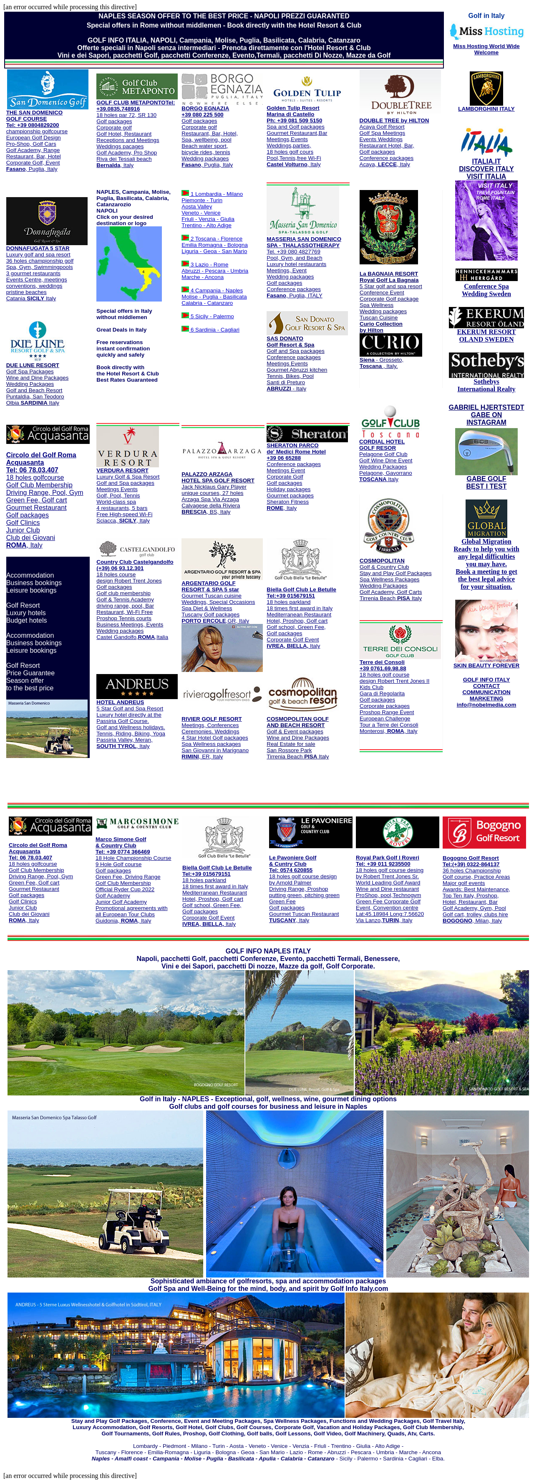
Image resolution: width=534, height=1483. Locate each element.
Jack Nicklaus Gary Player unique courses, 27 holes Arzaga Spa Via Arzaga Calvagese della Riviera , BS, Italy (217, 493)
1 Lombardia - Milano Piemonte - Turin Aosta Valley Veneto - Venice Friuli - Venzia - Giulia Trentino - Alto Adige (212, 209)
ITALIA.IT (486, 161)
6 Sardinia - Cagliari (214, 330)
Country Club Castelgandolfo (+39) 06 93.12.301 (134, 565)
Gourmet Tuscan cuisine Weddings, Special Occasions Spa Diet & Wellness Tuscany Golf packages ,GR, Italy (218, 608)
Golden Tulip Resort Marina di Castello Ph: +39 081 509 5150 (294, 114)
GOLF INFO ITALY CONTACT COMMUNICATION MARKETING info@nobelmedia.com (486, 692)
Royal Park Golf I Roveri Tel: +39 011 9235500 (387, 860)
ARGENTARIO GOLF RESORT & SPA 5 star (210, 586)
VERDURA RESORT (122, 470)
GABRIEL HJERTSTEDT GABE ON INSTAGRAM (486, 415)
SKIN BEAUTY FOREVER (486, 665)
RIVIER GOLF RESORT (211, 719)
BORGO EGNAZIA (205, 108)
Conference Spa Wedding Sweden (486, 290)
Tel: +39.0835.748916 (135, 105)
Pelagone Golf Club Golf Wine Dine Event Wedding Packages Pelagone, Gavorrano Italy (385, 466)
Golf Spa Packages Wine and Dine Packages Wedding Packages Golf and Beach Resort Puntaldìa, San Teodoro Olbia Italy (37, 381)
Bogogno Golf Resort (471, 858)
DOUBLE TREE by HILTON (394, 120)
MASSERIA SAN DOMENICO (304, 239)
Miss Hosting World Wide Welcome (486, 49)
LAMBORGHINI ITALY (486, 109)
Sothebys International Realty (486, 382)
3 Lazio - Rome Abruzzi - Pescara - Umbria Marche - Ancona (214, 270)
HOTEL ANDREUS (120, 702)
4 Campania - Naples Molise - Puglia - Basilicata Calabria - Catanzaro (214, 296)
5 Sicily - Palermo (211, 316)
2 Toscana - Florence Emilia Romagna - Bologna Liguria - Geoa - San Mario (214, 245)
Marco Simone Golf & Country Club (121, 842)
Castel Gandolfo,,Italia (132, 605)
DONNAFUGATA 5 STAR (38, 248)
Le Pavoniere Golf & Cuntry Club (292, 860)
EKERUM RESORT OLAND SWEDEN (486, 335)
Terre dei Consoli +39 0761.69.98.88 (400, 663)
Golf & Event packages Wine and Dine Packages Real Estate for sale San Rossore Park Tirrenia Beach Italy (298, 738)
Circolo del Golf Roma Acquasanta (41, 458)
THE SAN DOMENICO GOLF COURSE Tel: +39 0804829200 (34, 118)
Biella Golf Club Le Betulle (301, 589)
